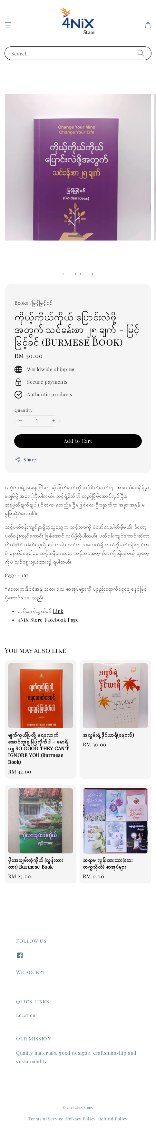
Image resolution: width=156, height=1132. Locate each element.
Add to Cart (78, 441)
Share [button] (25, 460)
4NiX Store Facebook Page (48, 619)
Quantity (24, 410)
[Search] (141, 53)
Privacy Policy (81, 1118)
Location (25, 1015)
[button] (8, 25)
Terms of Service (45, 1118)
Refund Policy (113, 1118)
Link (58, 611)
